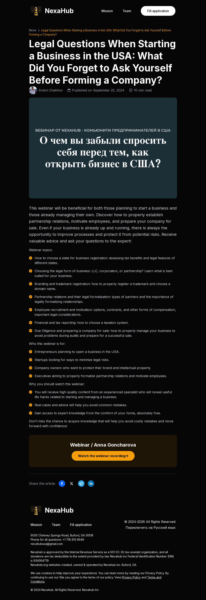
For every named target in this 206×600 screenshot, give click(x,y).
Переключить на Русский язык (150, 528)
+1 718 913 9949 (73, 539)
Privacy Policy (131, 577)
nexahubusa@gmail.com (47, 543)
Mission (107, 11)
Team (127, 11)
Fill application (158, 11)
